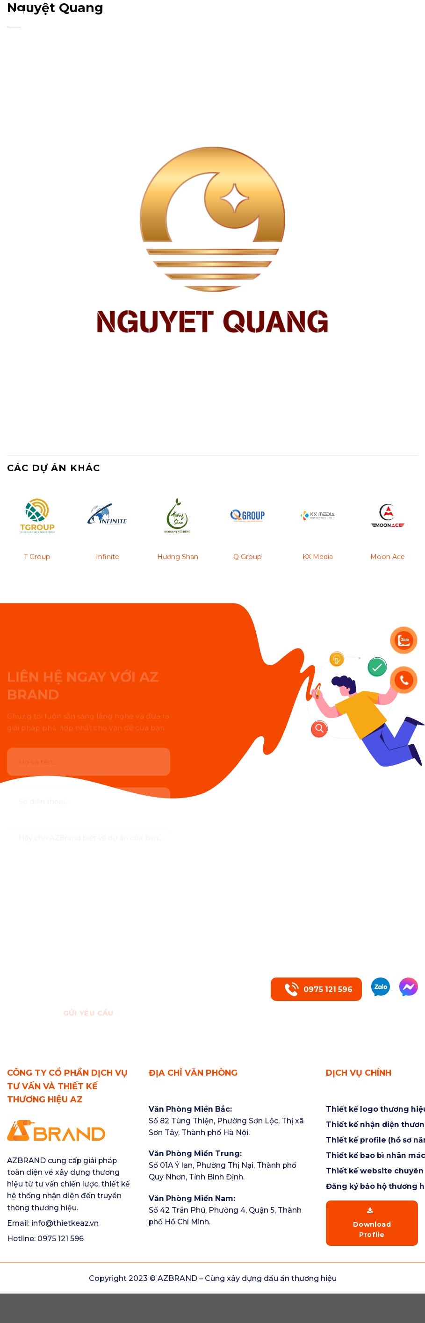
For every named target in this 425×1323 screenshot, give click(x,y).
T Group (37, 557)
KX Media (318, 557)
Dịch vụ (276, 12)
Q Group (247, 557)
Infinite (107, 557)
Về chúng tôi (204, 13)
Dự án (336, 13)
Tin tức (390, 13)
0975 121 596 (319, 989)
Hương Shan (177, 557)
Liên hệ (403, 25)
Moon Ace (387, 557)
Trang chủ (129, 13)
